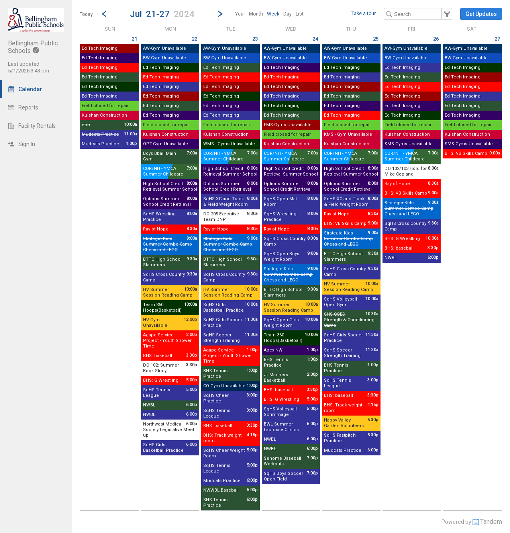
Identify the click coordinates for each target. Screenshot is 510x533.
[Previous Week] (104, 14)
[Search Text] (418, 14)
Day (287, 14)
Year (240, 14)
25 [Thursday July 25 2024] (376, 39)
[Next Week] (220, 14)
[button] (162, 14)
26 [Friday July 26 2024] (436, 39)
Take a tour (363, 13)
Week (273, 14)
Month (256, 14)
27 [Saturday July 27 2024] (497, 39)
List (300, 14)
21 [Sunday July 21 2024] (134, 39)
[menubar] (269, 14)
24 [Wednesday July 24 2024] (315, 39)
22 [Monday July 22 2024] (194, 39)
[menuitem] (240, 14)
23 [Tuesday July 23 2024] (255, 39)
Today (86, 14)
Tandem (491, 521)
